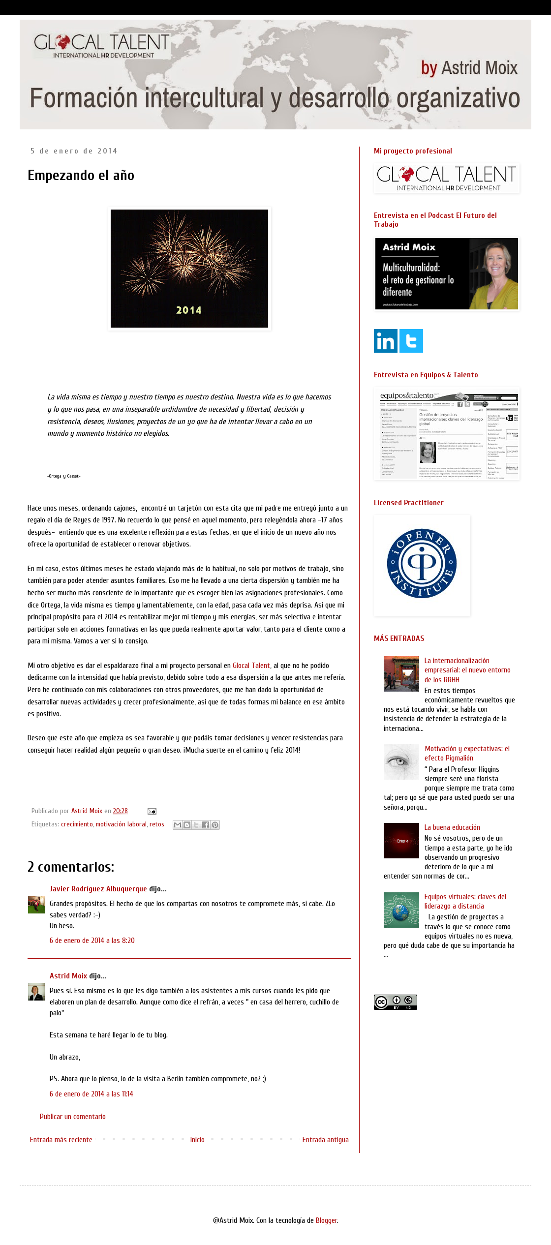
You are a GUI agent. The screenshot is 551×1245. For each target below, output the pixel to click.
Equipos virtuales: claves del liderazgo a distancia (465, 901)
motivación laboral (121, 824)
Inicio (197, 1139)
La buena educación (452, 827)
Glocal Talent (251, 665)
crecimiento (77, 824)
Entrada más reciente (61, 1139)
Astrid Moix (68, 976)
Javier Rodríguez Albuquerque (98, 888)
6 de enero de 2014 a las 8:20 (92, 940)
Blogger (326, 1220)
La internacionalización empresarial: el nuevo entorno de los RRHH (468, 670)
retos (157, 824)
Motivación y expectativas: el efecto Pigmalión (467, 753)
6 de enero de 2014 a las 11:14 (91, 1094)
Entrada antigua (326, 1139)
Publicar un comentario (73, 1116)
